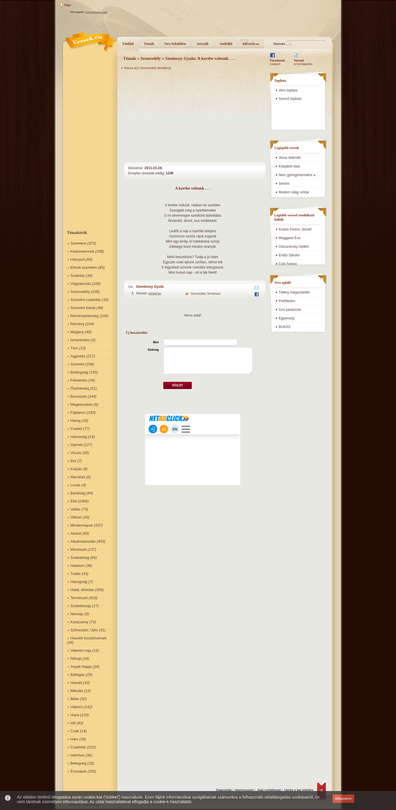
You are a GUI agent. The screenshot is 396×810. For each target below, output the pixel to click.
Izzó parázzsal (290, 310)
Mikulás (77, 691)
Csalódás (78, 747)
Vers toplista (288, 90)
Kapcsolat (224, 790)
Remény (77, 324)
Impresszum (244, 790)
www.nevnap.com (96, 12)
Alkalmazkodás (83, 541)
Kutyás (76, 469)
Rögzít (177, 385)
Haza (75, 715)
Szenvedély (80, 291)
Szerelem (78, 243)
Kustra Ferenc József (295, 229)
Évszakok (79, 771)
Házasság (79, 436)
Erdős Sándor (289, 255)
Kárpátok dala (289, 166)
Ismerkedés (80, 340)
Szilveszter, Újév (84, 630)
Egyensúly (287, 318)
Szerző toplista (290, 99)
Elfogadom (343, 798)
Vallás (75, 509)
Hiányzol (78, 259)
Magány (77, 332)
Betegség (78, 763)
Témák (149, 44)
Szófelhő (226, 44)
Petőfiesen (287, 301)
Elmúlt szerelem (84, 267)
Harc (74, 739)
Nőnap (76, 658)
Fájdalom (78, 412)
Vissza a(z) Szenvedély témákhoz (147, 68)
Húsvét (76, 683)
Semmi (284, 184)
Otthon (76, 517)
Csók (75, 731)
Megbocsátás (82, 404)
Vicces (76, 453)
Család (76, 428)
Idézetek (250, 44)
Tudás (76, 573)
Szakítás (78, 275)
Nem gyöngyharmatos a (297, 175)
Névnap (77, 614)
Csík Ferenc (288, 264)
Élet (74, 501)
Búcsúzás (79, 396)
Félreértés (79, 380)
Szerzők (203, 44)
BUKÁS (285, 327)
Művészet (79, 549)
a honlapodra (303, 62)
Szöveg (153, 349)
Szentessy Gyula (150, 287)
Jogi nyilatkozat (269, 790)
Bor (73, 461)
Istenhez (78, 755)
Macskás (78, 477)
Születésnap (81, 606)
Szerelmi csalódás (86, 300)
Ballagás (78, 674)
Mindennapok (82, 525)
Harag (76, 420)
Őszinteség (80, 388)
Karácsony (79, 622)
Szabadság (80, 557)
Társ (74, 348)
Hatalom (77, 565)
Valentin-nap (81, 650)
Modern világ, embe (294, 192)
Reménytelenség (85, 316)
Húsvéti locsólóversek (89, 638)
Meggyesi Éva (289, 238)
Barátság (78, 493)
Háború (77, 707)
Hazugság (79, 582)
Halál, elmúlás (82, 590)
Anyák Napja (81, 666)
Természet (79, 598)
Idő (73, 723)
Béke (75, 699)
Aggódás (78, 356)
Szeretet (77, 364)
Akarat (76, 533)
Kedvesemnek (82, 251)
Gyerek (77, 445)
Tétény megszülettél (294, 292)
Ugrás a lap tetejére (299, 790)
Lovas (76, 485)
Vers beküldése (175, 44)
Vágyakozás (81, 283)
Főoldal (128, 44)
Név (156, 342)
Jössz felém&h (290, 158)
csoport (277, 62)
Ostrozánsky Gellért (294, 247)
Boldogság (79, 372)
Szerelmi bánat (83, 308)
